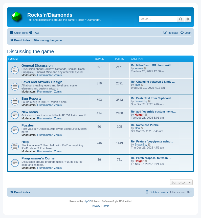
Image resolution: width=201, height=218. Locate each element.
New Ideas (29, 112)
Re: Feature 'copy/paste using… (152, 141)
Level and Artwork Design (41, 82)
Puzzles (27, 125)
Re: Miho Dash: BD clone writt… (152, 65)
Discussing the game (30, 51)
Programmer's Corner (38, 158)
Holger (139, 114)
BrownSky (141, 101)
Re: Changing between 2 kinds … (153, 81)
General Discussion (37, 65)
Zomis (58, 75)
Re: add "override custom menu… (153, 111)
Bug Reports (31, 98)
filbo (137, 84)
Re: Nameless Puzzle (145, 124)
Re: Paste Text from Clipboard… (152, 98)
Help (25, 142)
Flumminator (45, 75)
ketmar (139, 68)
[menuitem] (34, 33)
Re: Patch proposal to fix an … (151, 157)
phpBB (87, 201)
